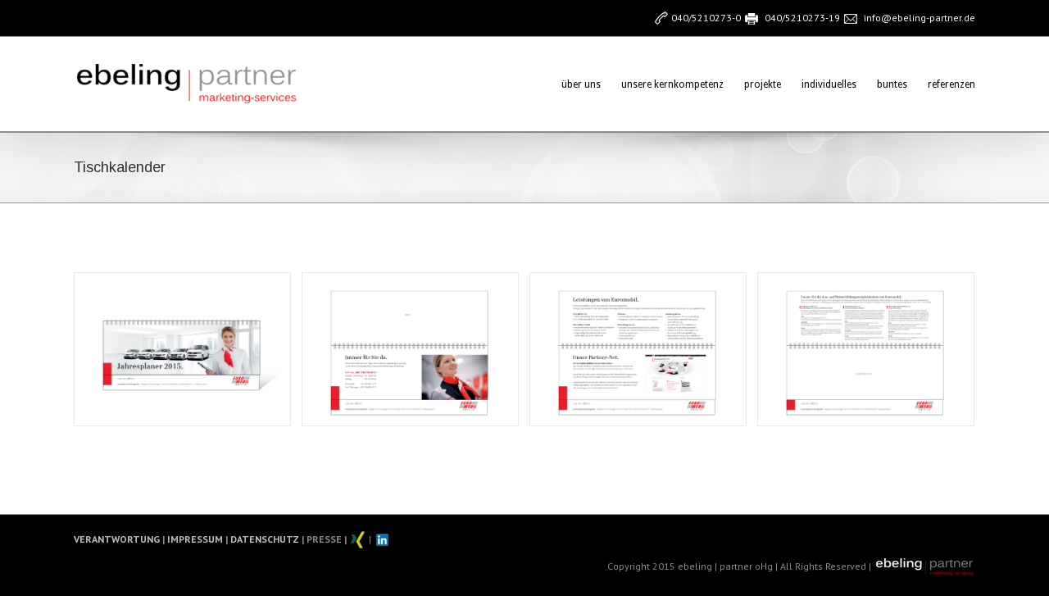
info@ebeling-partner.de (919, 17)
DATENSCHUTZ (263, 538)
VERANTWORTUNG (117, 538)
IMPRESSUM (194, 538)
